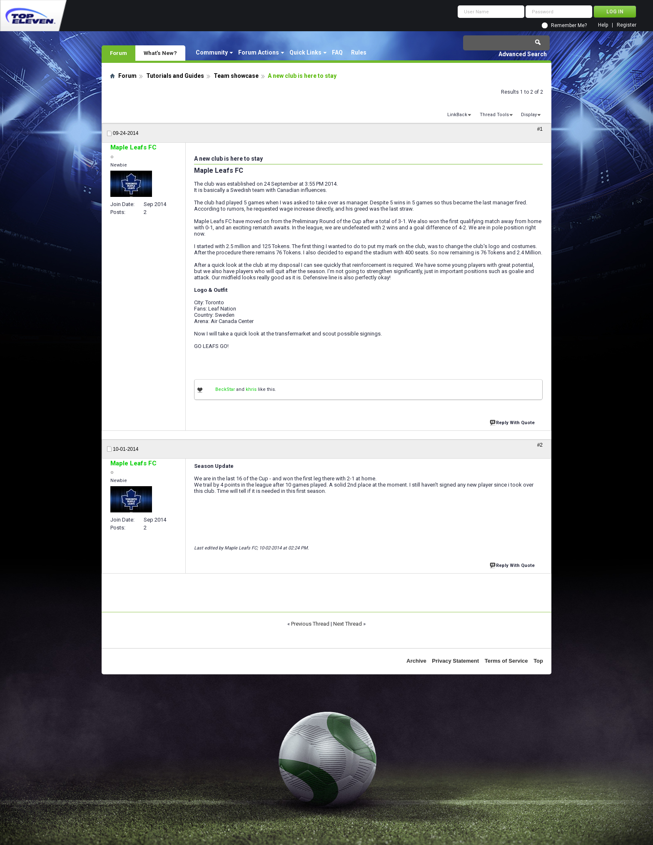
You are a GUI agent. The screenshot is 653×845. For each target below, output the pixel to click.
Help (603, 25)
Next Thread (347, 624)
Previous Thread (310, 624)
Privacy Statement (455, 661)
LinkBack (457, 114)
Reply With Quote (513, 421)
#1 (540, 129)
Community (212, 52)
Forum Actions (258, 52)
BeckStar (225, 389)
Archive (416, 661)
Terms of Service (506, 661)
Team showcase (236, 75)
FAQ (337, 52)
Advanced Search (522, 54)
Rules (358, 52)
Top (538, 661)
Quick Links (305, 52)
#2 (540, 445)
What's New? (160, 53)
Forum (118, 53)
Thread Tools (494, 114)
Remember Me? (569, 25)
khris (251, 389)
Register (626, 25)
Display (529, 114)
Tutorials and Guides (175, 75)
